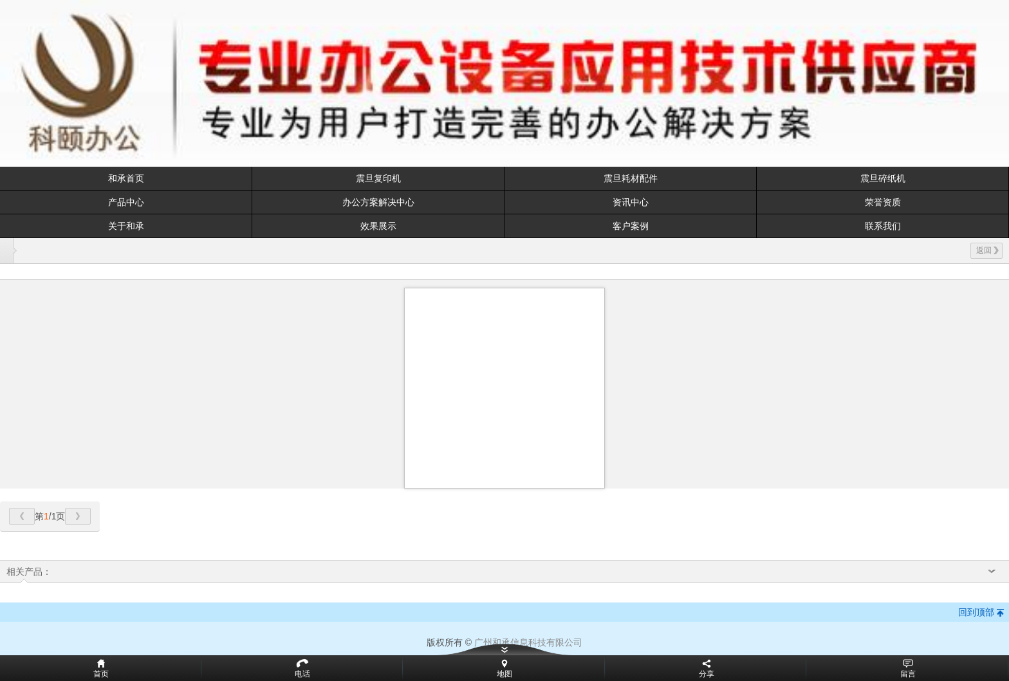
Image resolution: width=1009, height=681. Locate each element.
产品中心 (126, 202)
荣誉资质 (883, 202)
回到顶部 (976, 612)
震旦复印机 (378, 178)
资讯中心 (631, 202)
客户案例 (631, 226)
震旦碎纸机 (882, 178)
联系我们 (883, 226)
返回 (987, 250)
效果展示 (378, 226)
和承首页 (126, 178)
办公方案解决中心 (378, 202)
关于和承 (126, 226)
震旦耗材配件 (631, 178)
